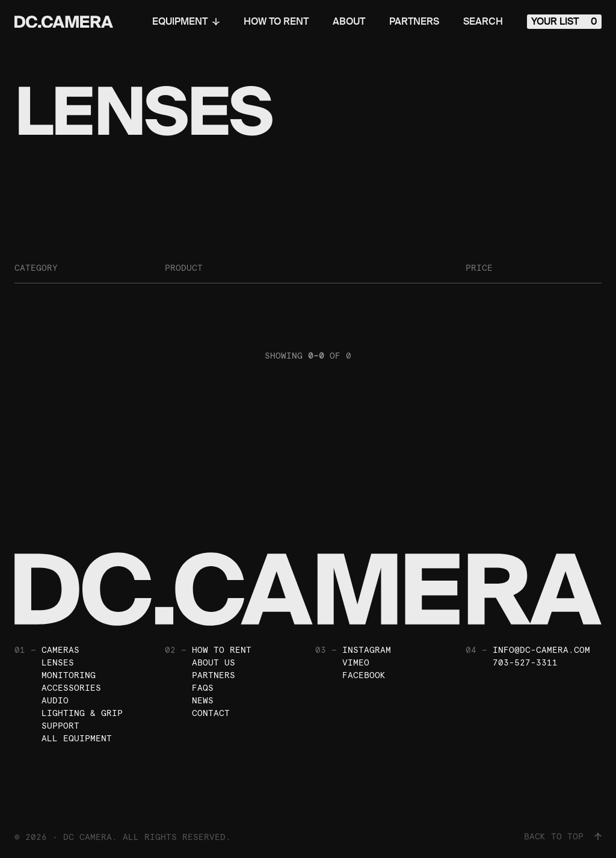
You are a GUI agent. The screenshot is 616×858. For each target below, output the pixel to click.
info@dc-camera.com (541, 649)
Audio (55, 700)
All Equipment (77, 738)
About (349, 21)
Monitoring (69, 675)
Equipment (186, 21)
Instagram (366, 649)
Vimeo (355, 662)
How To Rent (276, 21)
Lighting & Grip (82, 713)
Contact (211, 713)
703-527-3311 (525, 662)
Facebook (364, 675)
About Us (213, 662)
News (203, 700)
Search (483, 21)
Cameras (60, 649)
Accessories (71, 687)
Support (60, 725)
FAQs (203, 687)
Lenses (58, 662)
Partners (414, 21)
